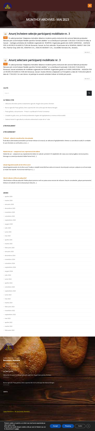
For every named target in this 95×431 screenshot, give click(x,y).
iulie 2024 (8, 275)
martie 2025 (8, 244)
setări (17, 429)
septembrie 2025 (10, 220)
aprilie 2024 (8, 283)
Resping (68, 426)
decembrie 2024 (10, 255)
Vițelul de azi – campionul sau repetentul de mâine (21, 151)
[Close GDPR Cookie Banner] (88, 426)
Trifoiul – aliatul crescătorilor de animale (18, 138)
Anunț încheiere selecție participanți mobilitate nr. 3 (39, 33)
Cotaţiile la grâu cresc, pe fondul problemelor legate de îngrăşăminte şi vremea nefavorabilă (35, 115)
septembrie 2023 (10, 291)
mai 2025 (8, 236)
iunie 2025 (8, 232)
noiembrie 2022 (10, 310)
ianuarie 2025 (9, 251)
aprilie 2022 (8, 322)
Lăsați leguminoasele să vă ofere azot (17, 165)
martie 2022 (8, 326)
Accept (55, 426)
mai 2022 (8, 318)
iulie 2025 (8, 228)
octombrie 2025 (10, 216)
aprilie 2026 (8, 196)
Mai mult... (88, 52)
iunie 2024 (8, 279)
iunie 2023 (8, 295)
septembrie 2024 (10, 267)
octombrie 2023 (10, 287)
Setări (80, 426)
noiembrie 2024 (10, 259)
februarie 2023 (9, 307)
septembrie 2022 (10, 314)
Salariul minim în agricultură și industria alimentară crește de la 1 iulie (27, 119)
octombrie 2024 (10, 263)
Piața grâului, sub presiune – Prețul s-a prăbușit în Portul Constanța (27, 111)
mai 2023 (8, 299)
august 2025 (9, 224)
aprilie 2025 (8, 240)
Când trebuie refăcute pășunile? (15, 178)
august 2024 (9, 271)
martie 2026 (8, 200)
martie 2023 (8, 303)
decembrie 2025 (10, 208)
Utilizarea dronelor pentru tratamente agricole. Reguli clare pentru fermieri (29, 104)
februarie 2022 (9, 330)
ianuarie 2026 (9, 204)
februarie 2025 (9, 248)
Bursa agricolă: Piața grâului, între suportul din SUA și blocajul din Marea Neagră (31, 108)
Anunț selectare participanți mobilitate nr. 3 (34, 60)
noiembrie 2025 (10, 212)
